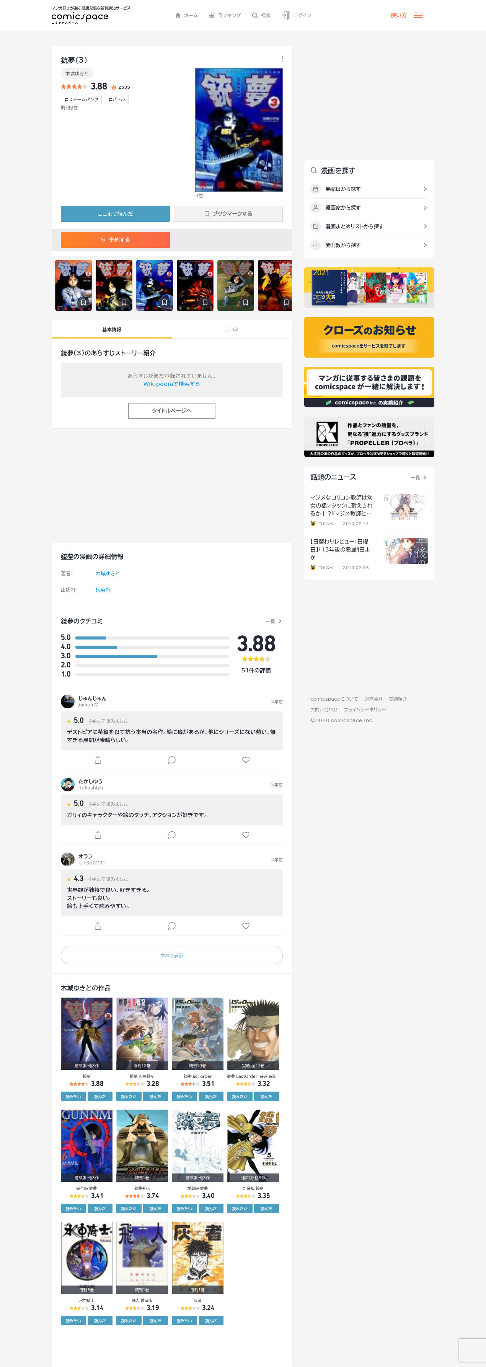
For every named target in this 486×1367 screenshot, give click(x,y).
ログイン (296, 15)
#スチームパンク (81, 99)
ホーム (186, 15)
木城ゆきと (77, 73)
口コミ (232, 329)
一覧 (270, 621)
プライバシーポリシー (365, 709)
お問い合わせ (324, 709)
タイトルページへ (171, 410)
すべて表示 (171, 955)
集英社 (103, 589)
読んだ (100, 1096)
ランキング (225, 15)
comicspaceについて (334, 699)
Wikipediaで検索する (172, 384)
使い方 (399, 15)
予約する (115, 239)
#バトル (116, 99)
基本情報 (111, 329)
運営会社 (373, 699)
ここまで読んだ (115, 213)
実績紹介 (398, 699)
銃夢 (67, 353)
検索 (261, 15)
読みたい (73, 1096)
